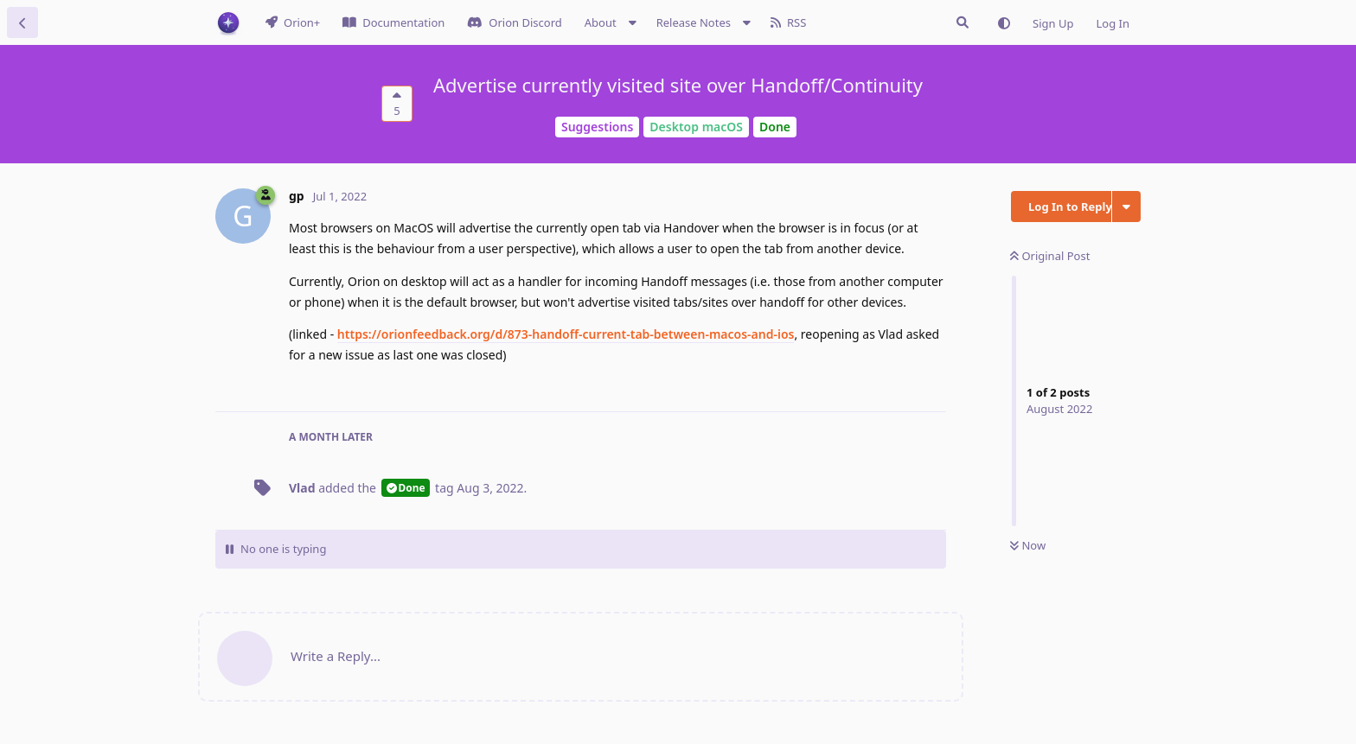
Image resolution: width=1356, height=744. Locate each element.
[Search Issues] (962, 22)
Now (1028, 545)
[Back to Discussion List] (22, 22)
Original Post (1050, 256)
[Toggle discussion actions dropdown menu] (1126, 206)
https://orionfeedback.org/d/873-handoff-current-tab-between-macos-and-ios (566, 334)
